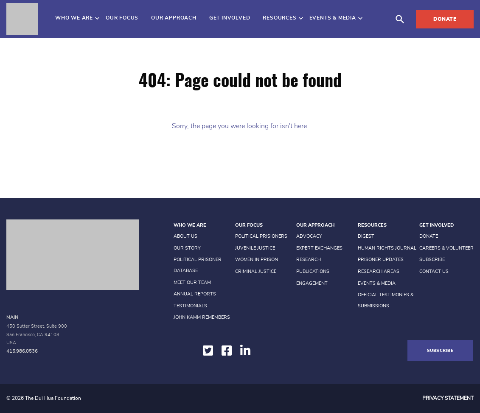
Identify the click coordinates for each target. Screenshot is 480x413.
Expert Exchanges (319, 248)
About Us (185, 236)
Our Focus (122, 17)
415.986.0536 (22, 351)
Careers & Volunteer (446, 248)
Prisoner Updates (381, 259)
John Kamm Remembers (202, 317)
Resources (279, 17)
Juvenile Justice (255, 248)
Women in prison (256, 259)
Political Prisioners (261, 236)
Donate (444, 19)
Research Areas (378, 271)
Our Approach (173, 17)
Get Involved (229, 17)
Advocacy (309, 236)
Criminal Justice (255, 271)
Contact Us (434, 271)
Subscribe (432, 259)
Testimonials (190, 305)
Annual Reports (195, 294)
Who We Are (74, 17)
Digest (366, 236)
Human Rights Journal (387, 248)
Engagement (312, 283)
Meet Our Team (192, 282)
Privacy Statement (448, 398)
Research (308, 259)
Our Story (187, 248)
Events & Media (332, 17)
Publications (312, 271)
